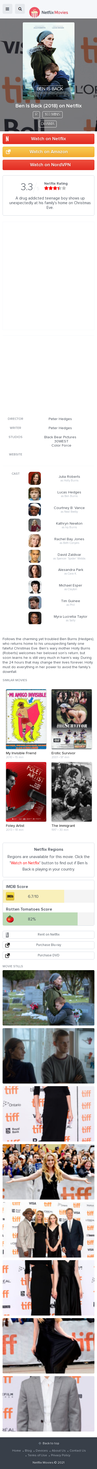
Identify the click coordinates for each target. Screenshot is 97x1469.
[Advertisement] (48, 375)
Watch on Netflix (48, 139)
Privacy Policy (60, 1455)
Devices (42, 1450)
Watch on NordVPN (50, 165)
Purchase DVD (48, 955)
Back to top (51, 1443)
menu (7, 9)
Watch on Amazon (48, 152)
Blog (28, 1450)
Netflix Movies (43, 1462)
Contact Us (78, 1450)
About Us (59, 1450)
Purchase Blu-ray (48, 945)
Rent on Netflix (48, 934)
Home (16, 1450)
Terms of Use (37, 1455)
